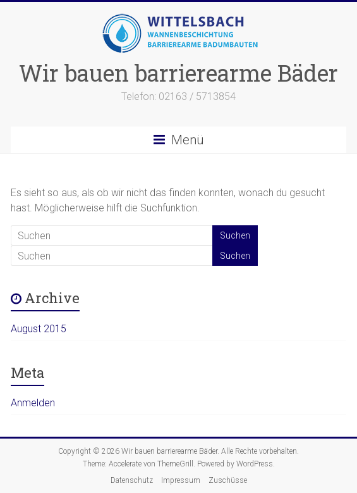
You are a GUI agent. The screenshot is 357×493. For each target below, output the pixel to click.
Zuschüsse (228, 480)
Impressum (180, 480)
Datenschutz (132, 480)
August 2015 (38, 329)
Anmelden (33, 403)
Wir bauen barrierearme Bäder (178, 73)
